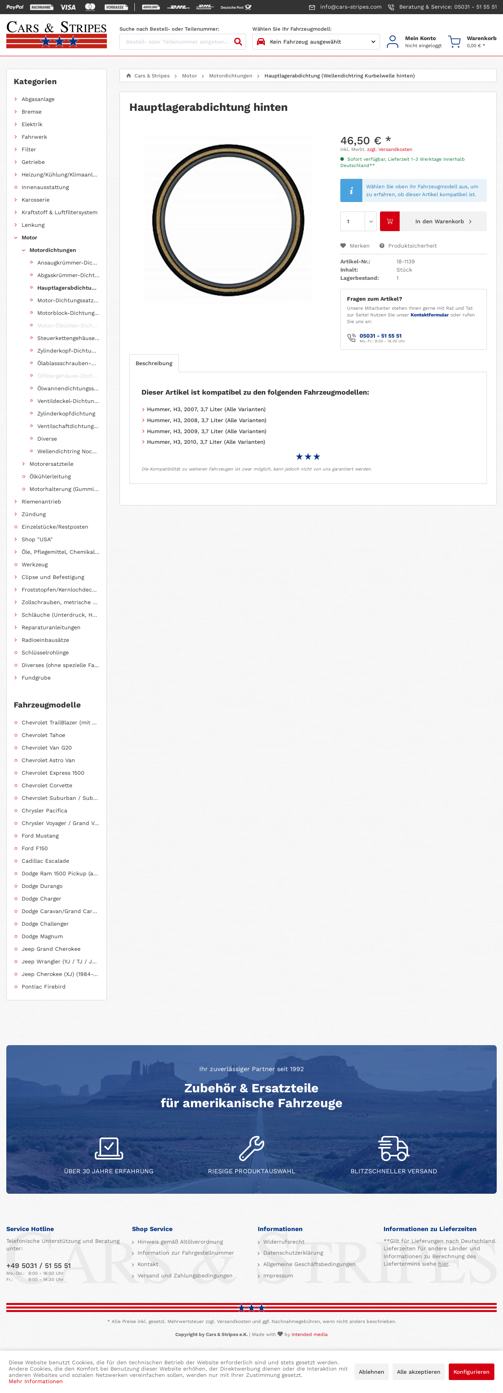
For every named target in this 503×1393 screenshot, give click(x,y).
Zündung (34, 514)
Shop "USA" (37, 539)
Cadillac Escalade (45, 861)
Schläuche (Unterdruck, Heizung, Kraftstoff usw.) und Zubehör (60, 615)
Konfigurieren (471, 1372)
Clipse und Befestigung (53, 577)
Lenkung (33, 225)
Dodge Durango (42, 886)
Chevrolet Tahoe (43, 735)
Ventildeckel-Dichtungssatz (68, 401)
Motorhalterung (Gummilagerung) (64, 489)
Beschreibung (154, 363)
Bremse (32, 111)
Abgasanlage (38, 99)
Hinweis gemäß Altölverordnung (179, 1242)
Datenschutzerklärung (292, 1253)
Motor (29, 237)
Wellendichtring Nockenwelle (68, 451)
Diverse (47, 439)
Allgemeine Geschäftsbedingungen (308, 1264)
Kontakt (147, 1264)
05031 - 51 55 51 (381, 336)
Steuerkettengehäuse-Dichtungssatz (68, 338)
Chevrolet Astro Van (48, 760)
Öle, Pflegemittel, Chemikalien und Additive (60, 552)
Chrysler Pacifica (44, 810)
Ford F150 (35, 848)
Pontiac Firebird (44, 986)
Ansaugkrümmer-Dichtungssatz (68, 262)
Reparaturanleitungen (51, 627)
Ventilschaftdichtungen (68, 426)
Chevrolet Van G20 (47, 747)
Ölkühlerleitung (50, 476)
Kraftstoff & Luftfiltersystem (59, 212)
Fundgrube (36, 677)
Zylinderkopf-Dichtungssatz (68, 350)
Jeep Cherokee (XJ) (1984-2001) (60, 974)
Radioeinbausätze (45, 640)
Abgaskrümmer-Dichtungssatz (68, 275)
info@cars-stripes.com (345, 7)
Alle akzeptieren (419, 1372)
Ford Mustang (40, 835)
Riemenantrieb (41, 501)
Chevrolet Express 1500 (53, 773)
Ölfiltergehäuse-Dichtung (68, 376)
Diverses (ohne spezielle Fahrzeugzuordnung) (60, 665)
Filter (29, 149)
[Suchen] (238, 42)
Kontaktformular (430, 315)
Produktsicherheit (408, 246)
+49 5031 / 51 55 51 (38, 1265)
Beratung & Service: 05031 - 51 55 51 (442, 7)
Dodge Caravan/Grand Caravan (60, 911)
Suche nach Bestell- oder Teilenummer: (169, 29)
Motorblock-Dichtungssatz (68, 313)
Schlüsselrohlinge (45, 652)
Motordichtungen (52, 250)
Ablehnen (371, 1372)
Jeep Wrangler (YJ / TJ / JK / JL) (60, 961)
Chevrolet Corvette (47, 785)
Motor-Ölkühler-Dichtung (68, 325)
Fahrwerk (34, 137)
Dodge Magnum (42, 936)
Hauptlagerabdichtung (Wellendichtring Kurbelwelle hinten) (68, 288)
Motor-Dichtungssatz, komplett (68, 300)
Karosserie (36, 200)
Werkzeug (35, 564)
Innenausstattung (45, 187)
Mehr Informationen (36, 1381)
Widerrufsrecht (283, 1242)
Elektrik (32, 124)
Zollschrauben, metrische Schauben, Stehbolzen (60, 602)
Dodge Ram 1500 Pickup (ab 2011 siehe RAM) (60, 873)
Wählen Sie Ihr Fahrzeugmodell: (292, 29)
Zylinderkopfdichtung (66, 413)
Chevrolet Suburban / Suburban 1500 (60, 798)
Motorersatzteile (51, 464)
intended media (310, 1334)
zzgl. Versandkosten (389, 149)
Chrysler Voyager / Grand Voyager (60, 823)
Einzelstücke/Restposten (55, 527)
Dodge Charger (41, 898)
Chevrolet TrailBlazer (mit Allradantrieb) (60, 722)
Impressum (277, 1275)
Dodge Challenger (45, 924)
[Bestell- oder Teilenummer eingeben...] (182, 42)
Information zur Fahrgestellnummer (185, 1253)
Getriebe (33, 162)
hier (443, 1264)
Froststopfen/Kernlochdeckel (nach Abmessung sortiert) (60, 589)
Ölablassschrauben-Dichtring (68, 363)
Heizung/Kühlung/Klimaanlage (60, 174)
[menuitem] (414, 42)
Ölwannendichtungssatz (68, 388)
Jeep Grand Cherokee (51, 949)
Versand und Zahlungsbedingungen (184, 1275)
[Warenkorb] (472, 42)
